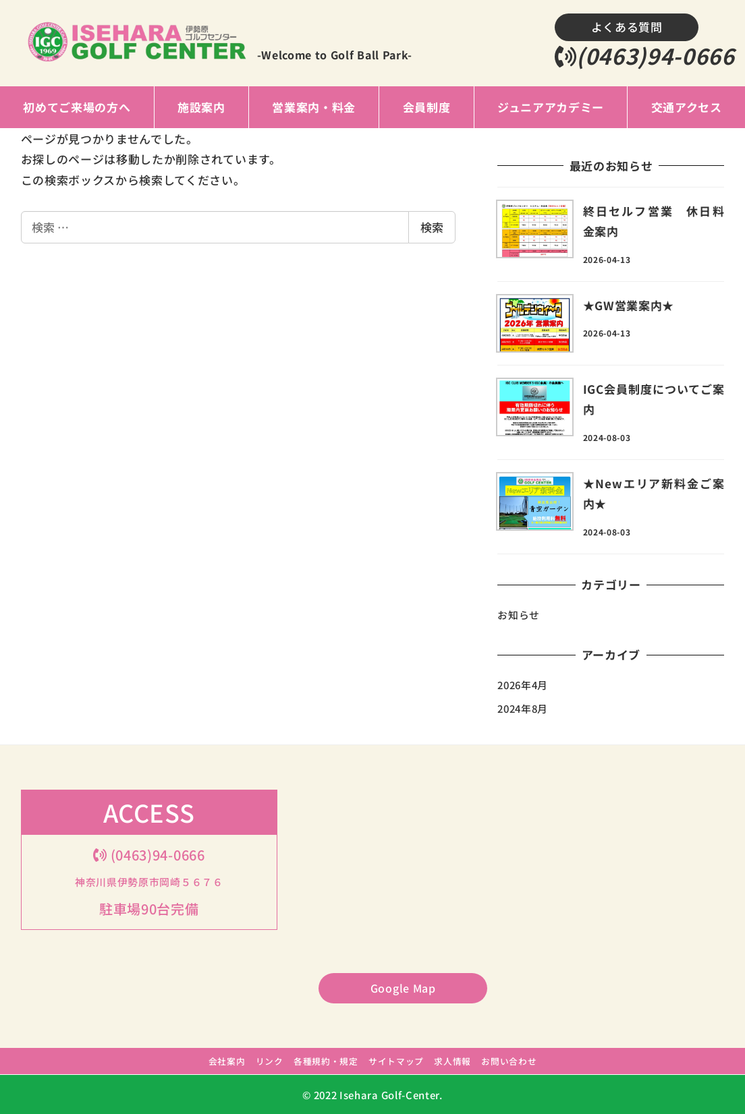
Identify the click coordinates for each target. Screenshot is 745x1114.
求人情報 (452, 1061)
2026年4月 (522, 685)
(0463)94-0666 (645, 55)
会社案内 (227, 1061)
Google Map (403, 988)
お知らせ (518, 615)
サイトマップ (396, 1061)
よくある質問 (627, 26)
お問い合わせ (508, 1061)
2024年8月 (522, 708)
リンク (269, 1061)
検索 (431, 226)
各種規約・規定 (326, 1061)
